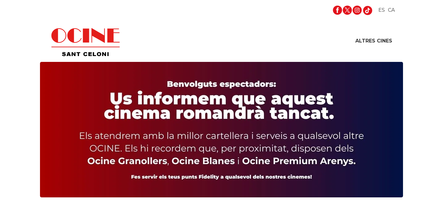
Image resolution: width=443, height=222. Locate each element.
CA (391, 10)
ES (381, 10)
